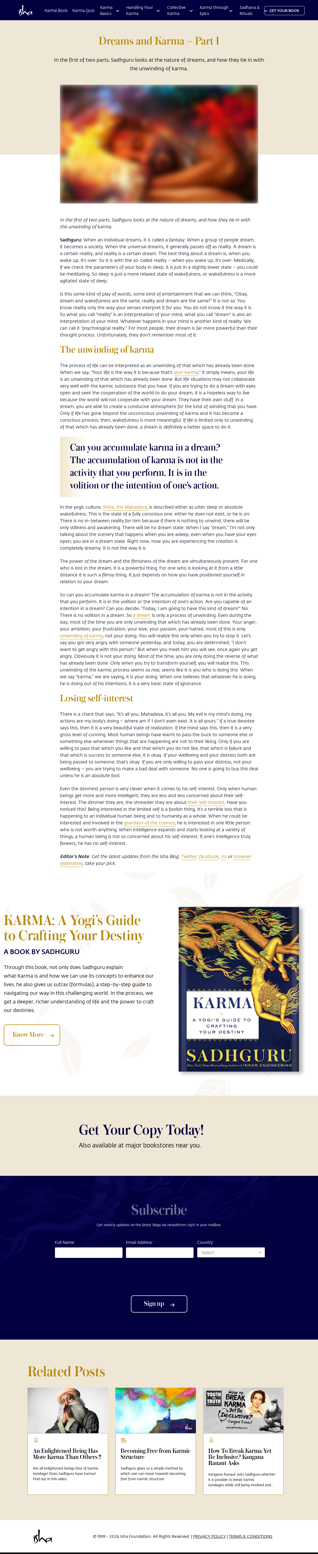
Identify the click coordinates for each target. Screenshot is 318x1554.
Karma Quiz (83, 10)
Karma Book (56, 10)
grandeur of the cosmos (149, 823)
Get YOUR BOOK (284, 10)
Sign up (159, 1304)
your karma (186, 372)
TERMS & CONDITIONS (250, 1536)
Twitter (188, 856)
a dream (142, 615)
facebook (208, 856)
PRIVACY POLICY (209, 1536)
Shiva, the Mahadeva (125, 507)
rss (223, 856)
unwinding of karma (81, 636)
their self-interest (206, 802)
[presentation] (159, 1277)
